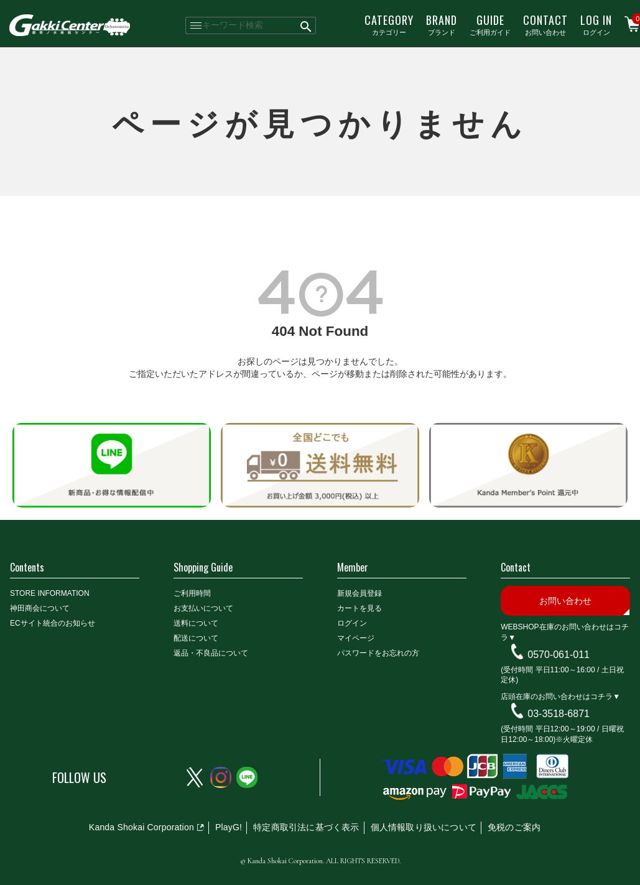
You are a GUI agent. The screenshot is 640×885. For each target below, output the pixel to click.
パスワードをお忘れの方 (378, 653)
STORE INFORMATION (50, 593)
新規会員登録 (359, 593)
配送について (196, 638)
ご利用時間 (192, 593)
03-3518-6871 (558, 713)
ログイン (596, 24)
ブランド (441, 24)
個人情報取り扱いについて (423, 827)
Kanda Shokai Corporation (141, 827)
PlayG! (228, 827)
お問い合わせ (545, 24)
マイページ (355, 638)
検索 (307, 25)
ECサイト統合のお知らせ (52, 623)
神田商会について (40, 608)
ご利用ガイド (490, 24)
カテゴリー (389, 24)
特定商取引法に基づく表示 (306, 827)
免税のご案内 (514, 827)
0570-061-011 (558, 654)
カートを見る (359, 608)
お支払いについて (203, 608)
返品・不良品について (211, 653)
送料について (196, 623)
